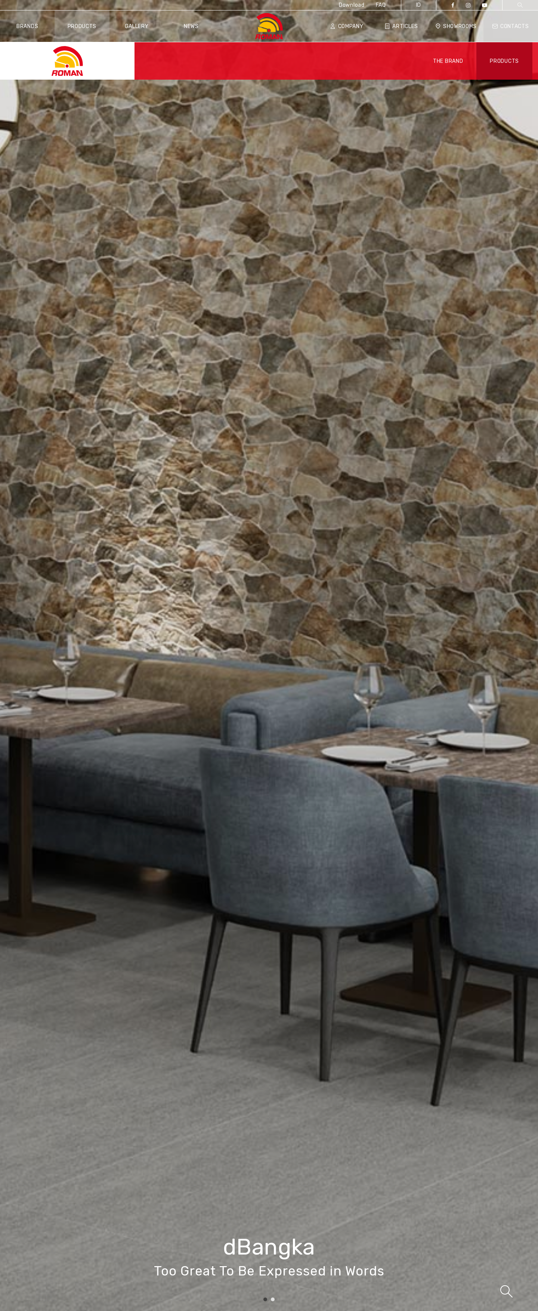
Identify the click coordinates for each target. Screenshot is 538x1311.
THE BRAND (448, 61)
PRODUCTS (504, 61)
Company (347, 26)
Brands (27, 26)
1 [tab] (265, 1299)
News (191, 26)
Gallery (137, 26)
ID (418, 5)
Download (352, 5)
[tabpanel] (269, 655)
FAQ (381, 5)
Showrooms (456, 26)
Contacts (510, 26)
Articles (401, 26)
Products (82, 26)
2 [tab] (273, 1299)
